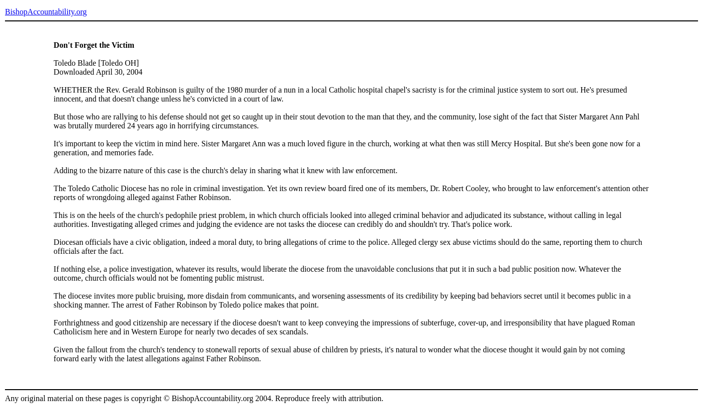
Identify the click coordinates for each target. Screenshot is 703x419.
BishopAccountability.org (46, 11)
